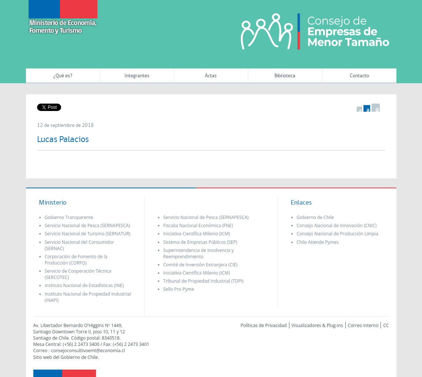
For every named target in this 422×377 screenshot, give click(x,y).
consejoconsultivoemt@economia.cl (88, 350)
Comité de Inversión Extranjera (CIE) (200, 265)
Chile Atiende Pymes (318, 242)
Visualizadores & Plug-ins (317, 325)
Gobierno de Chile (315, 217)
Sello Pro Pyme (178, 289)
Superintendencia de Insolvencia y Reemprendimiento (198, 253)
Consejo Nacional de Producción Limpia (338, 233)
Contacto (359, 76)
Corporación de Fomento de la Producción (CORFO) (76, 259)
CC (386, 325)
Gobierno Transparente (69, 217)
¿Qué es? (62, 76)
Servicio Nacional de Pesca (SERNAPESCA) (87, 225)
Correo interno (363, 325)
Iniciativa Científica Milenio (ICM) (196, 233)
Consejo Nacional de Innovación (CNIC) (337, 225)
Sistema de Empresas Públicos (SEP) (200, 242)
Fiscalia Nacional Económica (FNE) (198, 225)
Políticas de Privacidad (263, 325)
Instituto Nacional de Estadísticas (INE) (84, 285)
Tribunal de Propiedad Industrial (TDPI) (203, 281)
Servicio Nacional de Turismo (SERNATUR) (88, 233)
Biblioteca (285, 76)
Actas (211, 76)
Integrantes (136, 76)
